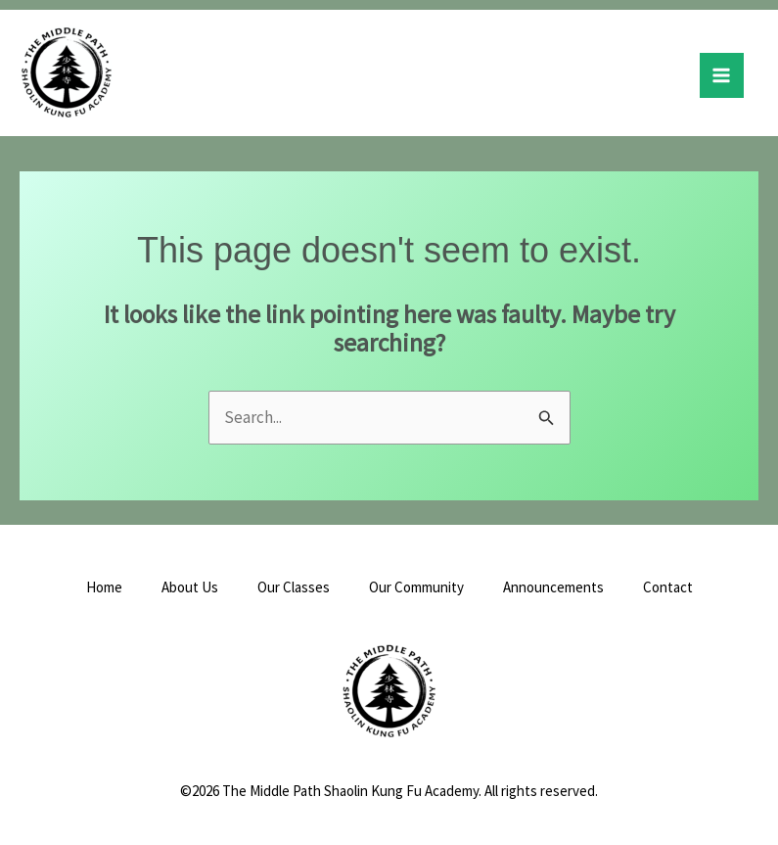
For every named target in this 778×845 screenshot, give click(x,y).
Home (104, 587)
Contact (668, 587)
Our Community (416, 587)
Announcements (553, 587)
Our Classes (293, 587)
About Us (189, 587)
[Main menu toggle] (722, 75)
